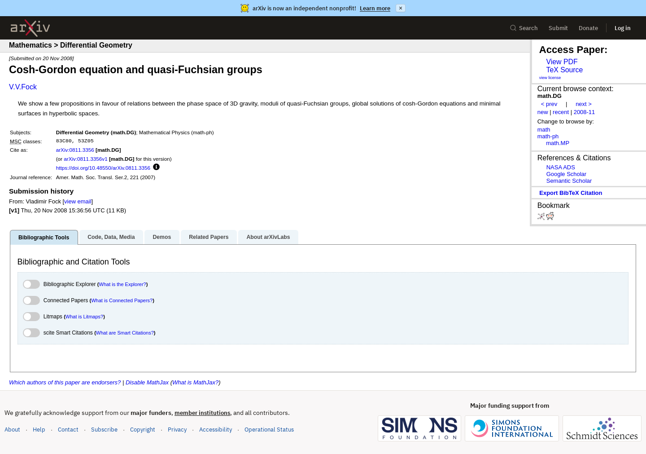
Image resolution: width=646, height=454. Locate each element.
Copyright (142, 429)
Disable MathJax (147, 382)
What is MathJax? (195, 382)
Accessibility (215, 429)
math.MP (557, 143)
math (543, 129)
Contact (68, 429)
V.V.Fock (23, 87)
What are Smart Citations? (125, 332)
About (12, 429)
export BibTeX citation (570, 193)
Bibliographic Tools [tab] (43, 237)
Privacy (177, 429)
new (542, 112)
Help (39, 429)
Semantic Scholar (569, 180)
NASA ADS (560, 167)
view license (550, 77)
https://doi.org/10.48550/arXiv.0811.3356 (103, 168)
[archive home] (30, 28)
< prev (549, 104)
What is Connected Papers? (122, 300)
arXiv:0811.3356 (75, 150)
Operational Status (269, 429)
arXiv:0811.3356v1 (85, 159)
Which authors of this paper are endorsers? (65, 382)
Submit (558, 28)
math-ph (548, 136)
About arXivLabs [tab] (268, 237)
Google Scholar (566, 174)
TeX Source (564, 70)
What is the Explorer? (122, 284)
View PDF (561, 62)
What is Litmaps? (84, 316)
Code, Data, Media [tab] (111, 237)
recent (561, 112)
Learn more (375, 8)
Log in (623, 28)
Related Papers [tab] (208, 237)
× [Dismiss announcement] (400, 8)
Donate (588, 28)
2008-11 (584, 112)
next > (584, 104)
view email (77, 201)
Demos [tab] (162, 237)
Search (524, 28)
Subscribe (104, 429)
